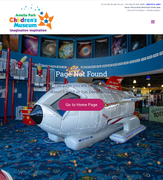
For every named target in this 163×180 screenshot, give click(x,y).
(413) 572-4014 (153, 4)
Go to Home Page (81, 104)
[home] (32, 18)
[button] (152, 22)
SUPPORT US (124, 20)
